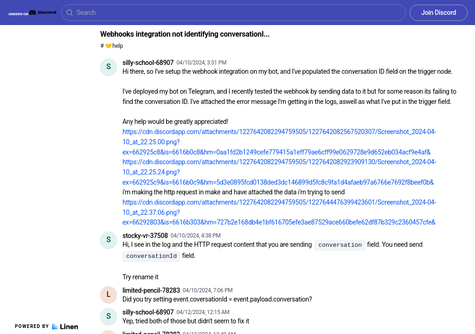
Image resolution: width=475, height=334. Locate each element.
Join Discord (438, 12)
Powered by (46, 326)
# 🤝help (111, 45)
